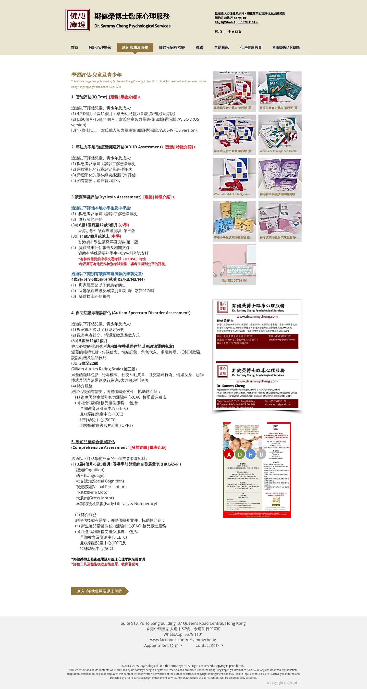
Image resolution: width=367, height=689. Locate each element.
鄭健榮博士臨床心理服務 (132, 16)
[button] (234, 91)
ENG (218, 31)
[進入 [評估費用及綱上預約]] (100, 591)
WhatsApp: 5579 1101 (183, 634)
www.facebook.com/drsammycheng (183, 639)
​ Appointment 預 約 (163, 645)
